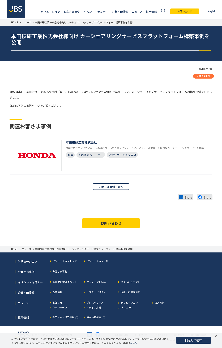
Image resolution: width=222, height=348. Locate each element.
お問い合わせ (184, 11)
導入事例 (159, 303)
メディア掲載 (94, 308)
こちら (133, 342)
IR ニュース (127, 308)
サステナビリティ (96, 293)
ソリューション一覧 (97, 261)
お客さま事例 (203, 76)
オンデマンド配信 (96, 282)
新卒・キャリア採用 (63, 318)
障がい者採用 (94, 318)
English (211, 11)
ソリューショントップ (65, 261)
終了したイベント (130, 282)
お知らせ (57, 303)
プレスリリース (95, 303)
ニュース (26, 22)
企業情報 (57, 293)
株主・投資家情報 (130, 293)
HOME (14, 22)
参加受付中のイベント (65, 282)
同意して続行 (193, 340)
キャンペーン (60, 308)
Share (188, 198)
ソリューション (129, 303)
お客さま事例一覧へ (111, 187)
